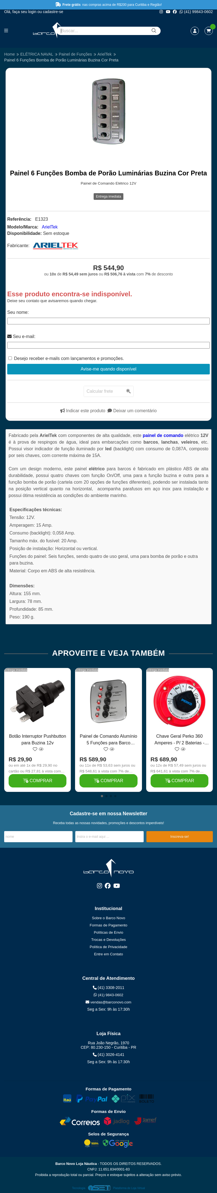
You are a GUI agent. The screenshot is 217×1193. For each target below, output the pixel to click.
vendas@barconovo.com (108, 1002)
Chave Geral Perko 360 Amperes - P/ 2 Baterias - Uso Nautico (179, 740)
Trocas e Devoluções (108, 940)
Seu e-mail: (21, 336)
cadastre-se (53, 11)
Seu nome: (18, 312)
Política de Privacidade (108, 947)
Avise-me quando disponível (108, 369)
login (32, 11)
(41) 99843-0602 (196, 11)
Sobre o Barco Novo (108, 918)
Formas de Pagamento (108, 925)
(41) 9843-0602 (108, 995)
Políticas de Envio (108, 932)
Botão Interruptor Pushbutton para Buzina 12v (37, 739)
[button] (102, 796)
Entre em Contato (108, 954)
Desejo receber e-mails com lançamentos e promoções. (69, 358)
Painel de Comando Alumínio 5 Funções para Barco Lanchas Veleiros (108, 740)
